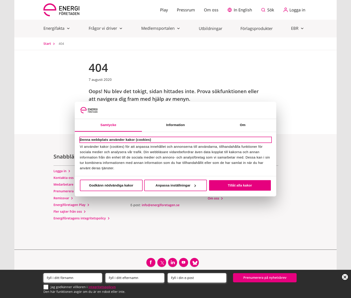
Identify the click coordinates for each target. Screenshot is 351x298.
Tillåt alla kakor (240, 185)
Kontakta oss (66, 178)
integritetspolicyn (102, 287)
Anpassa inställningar (176, 185)
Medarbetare (65, 185)
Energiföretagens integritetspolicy (82, 219)
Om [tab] (242, 125)
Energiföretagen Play (72, 206)
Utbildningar (210, 28)
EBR (295, 28)
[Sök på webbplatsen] (269, 9)
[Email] (197, 277)
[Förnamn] (72, 277)
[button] (241, 9)
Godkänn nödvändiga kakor (111, 185)
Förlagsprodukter (256, 28)
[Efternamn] (134, 277)
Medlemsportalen (158, 28)
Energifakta (54, 28)
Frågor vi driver (103, 28)
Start (50, 43)
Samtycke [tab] (108, 125)
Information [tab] (175, 125)
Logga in (62, 172)
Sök (270, 10)
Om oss (215, 199)
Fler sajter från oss (70, 212)
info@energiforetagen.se (161, 206)
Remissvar (63, 199)
